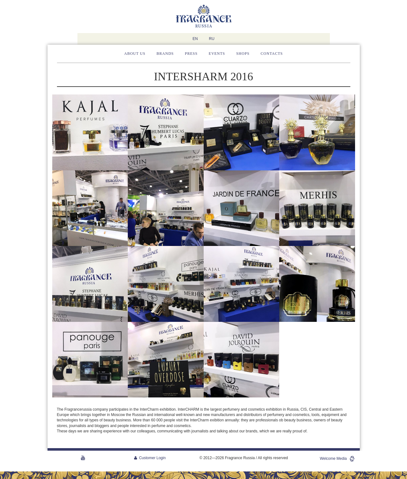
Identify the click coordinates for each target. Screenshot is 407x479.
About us (134, 53)
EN (195, 39)
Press (191, 53)
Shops (242, 53)
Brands (165, 53)
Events (217, 53)
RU (211, 39)
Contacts (272, 53)
